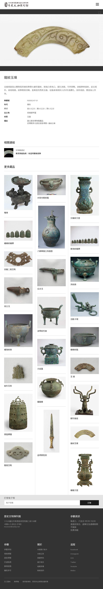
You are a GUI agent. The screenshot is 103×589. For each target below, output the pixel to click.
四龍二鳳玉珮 (10, 269)
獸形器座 (74, 418)
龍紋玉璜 (74, 443)
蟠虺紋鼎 (8, 349)
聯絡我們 (40, 570)
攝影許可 (7, 570)
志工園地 (7, 581)
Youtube (73, 566)
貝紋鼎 (73, 284)
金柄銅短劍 (42, 455)
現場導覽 (7, 553)
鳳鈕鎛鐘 (8, 434)
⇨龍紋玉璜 (51, 123)
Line (72, 558)
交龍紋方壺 (75, 218)
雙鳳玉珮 (8, 465)
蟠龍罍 (40, 401)
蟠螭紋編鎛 (9, 243)
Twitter (73, 562)
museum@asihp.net (12, 526)
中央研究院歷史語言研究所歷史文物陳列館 (17, 4)
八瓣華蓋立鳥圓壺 (45, 251)
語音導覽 (7, 558)
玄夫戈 (40, 288)
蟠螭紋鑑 (74, 349)
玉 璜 (72, 376)
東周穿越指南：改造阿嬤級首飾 (29, 153)
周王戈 (7, 306)
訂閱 (89, 503)
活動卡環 (74, 319)
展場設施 (7, 566)
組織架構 (40, 566)
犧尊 (6, 212)
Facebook (74, 549)
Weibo (73, 570)
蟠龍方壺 (74, 490)
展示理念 (40, 562)
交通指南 (7, 562)
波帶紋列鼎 (42, 331)
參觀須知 (7, 549)
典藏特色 (40, 558)
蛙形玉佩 (8, 385)
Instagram (74, 553)
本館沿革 (40, 553)
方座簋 (40, 368)
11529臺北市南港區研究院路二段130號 (21, 521)
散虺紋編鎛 (75, 248)
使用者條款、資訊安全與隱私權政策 (37, 581)
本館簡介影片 (42, 549)
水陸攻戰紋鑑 (43, 197)
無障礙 (17, 581)
